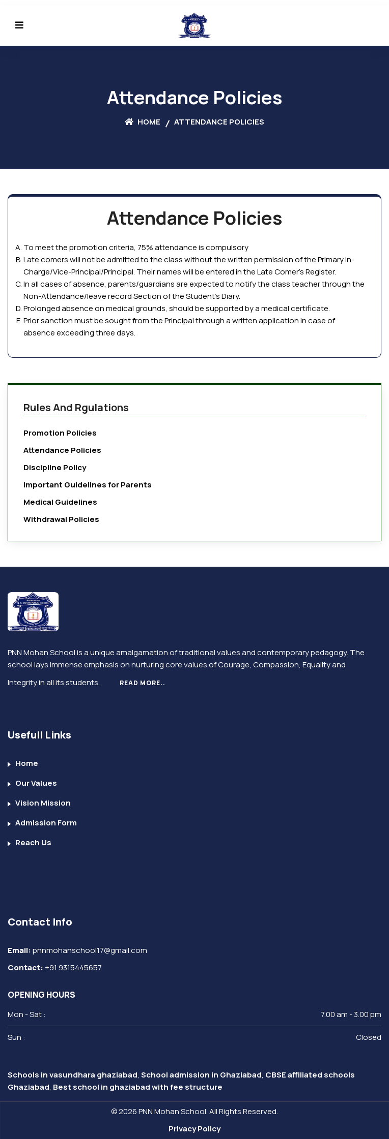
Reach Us (33, 842)
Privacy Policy (194, 1128)
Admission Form (46, 822)
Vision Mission (43, 802)
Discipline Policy (54, 467)
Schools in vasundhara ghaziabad (72, 1074)
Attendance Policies (62, 450)
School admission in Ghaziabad (201, 1074)
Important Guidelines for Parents (87, 484)
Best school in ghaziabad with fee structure (138, 1087)
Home (142, 121)
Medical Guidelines (60, 502)
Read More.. (142, 683)
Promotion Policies (60, 432)
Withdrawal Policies (61, 519)
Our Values (36, 783)
